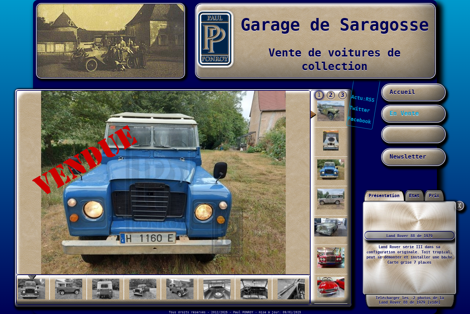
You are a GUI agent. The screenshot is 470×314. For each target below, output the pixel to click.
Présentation (384, 196)
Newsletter (408, 156)
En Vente (404, 113)
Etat (414, 196)
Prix (434, 196)
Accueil (402, 92)
